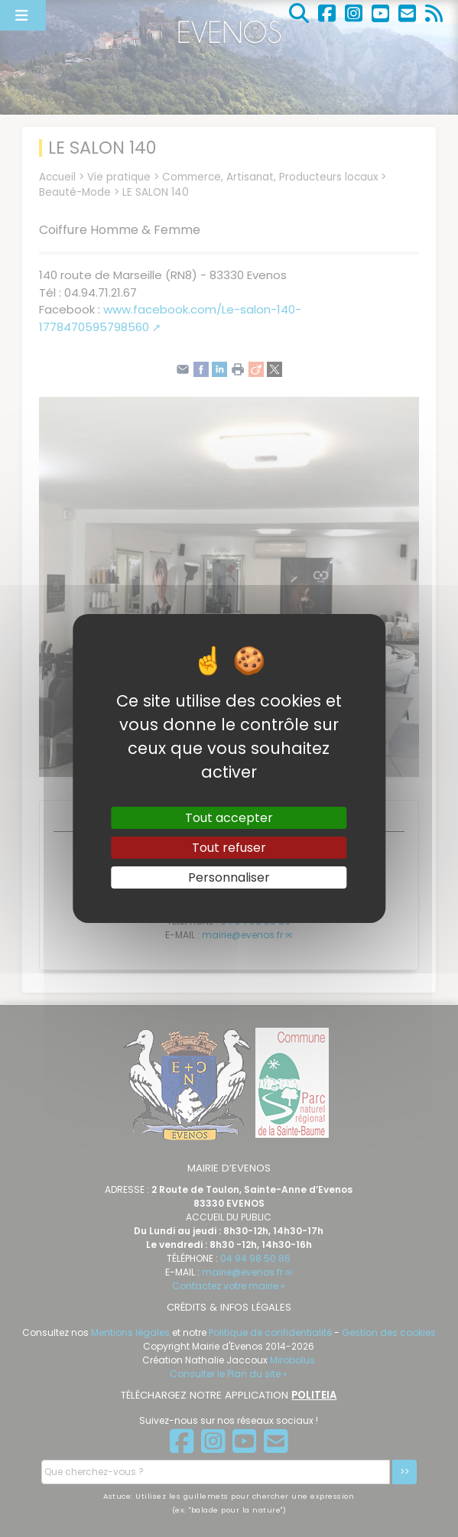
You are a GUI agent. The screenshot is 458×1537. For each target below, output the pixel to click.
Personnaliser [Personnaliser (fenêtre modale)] (229, 877)
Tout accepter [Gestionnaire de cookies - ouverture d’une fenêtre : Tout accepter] (229, 817)
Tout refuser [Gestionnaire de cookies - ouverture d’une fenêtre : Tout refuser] (229, 847)
